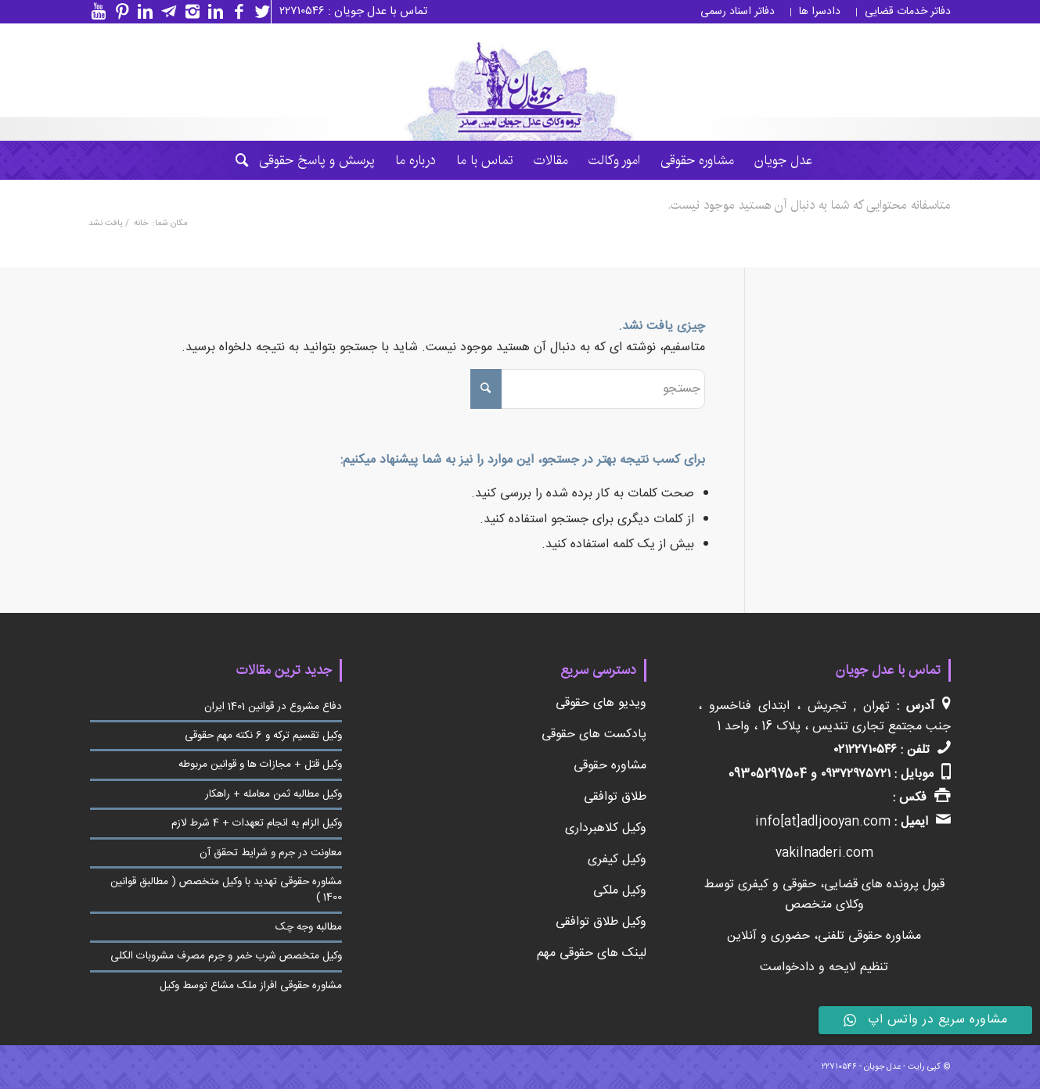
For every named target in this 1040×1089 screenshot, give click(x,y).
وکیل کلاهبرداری (605, 828)
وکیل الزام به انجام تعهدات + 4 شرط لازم (256, 823)
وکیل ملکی (619, 890)
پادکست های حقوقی (594, 734)
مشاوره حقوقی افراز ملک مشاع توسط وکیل (251, 985)
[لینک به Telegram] (165, 11)
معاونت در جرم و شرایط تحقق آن (271, 853)
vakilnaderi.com (824, 853)
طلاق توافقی (615, 797)
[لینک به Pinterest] (118, 11)
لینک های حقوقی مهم (591, 953)
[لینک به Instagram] (188, 11)
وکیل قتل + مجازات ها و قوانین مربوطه (260, 764)
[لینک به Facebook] (235, 11)
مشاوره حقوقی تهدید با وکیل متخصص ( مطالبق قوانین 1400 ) (226, 889)
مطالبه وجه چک (308, 927)
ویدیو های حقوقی (601, 703)
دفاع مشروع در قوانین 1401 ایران (273, 706)
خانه (141, 224)
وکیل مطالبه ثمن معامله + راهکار (273, 794)
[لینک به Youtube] (94, 11)
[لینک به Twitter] (259, 11)
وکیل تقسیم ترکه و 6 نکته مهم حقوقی (263, 735)
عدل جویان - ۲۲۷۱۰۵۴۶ (861, 1067)
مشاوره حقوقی (610, 765)
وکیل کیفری (617, 859)
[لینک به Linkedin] (212, 11)
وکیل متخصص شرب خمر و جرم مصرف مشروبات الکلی (226, 956)
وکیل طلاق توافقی (601, 922)
